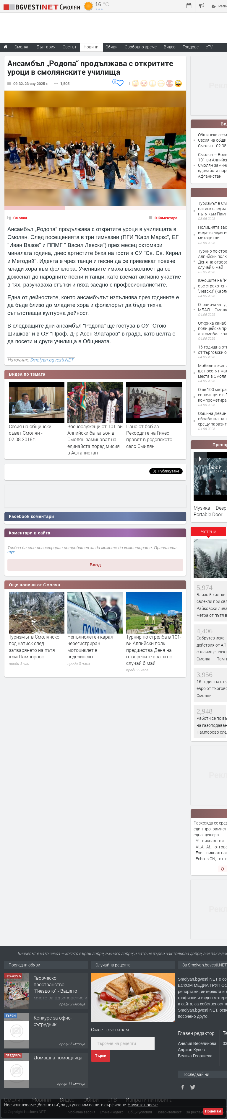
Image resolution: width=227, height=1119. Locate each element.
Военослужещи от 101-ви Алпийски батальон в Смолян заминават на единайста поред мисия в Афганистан (95, 439)
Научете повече (143, 1104)
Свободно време (141, 47)
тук (11, 551)
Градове (191, 47)
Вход (95, 564)
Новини (91, 47)
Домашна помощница (58, 1057)
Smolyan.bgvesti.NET (51, 360)
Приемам (213, 1111)
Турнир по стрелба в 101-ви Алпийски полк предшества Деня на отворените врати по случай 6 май (153, 650)
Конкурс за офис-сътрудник (53, 1021)
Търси (100, 1056)
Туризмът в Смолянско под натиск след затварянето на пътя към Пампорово (34, 647)
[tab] (208, 533)
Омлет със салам (110, 1029)
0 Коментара (166, 217)
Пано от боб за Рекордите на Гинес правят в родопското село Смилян (149, 436)
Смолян (20, 217)
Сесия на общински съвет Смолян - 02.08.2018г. (30, 433)
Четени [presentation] (208, 531)
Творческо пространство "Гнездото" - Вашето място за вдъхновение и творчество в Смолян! (60, 991)
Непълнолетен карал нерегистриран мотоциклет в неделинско (90, 647)
